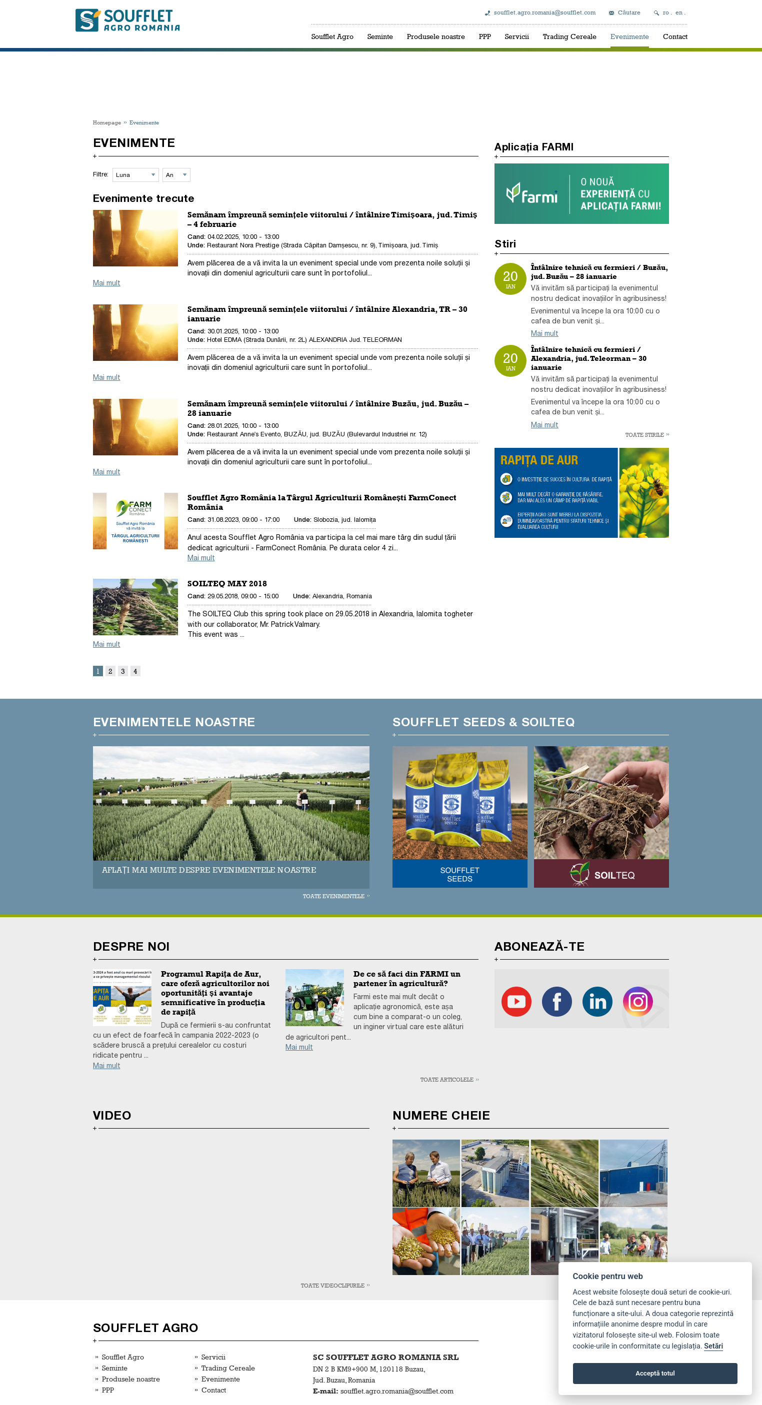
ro (666, 12)
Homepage (107, 122)
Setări (713, 1346)
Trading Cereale (569, 36)
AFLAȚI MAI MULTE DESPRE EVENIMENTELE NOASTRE (209, 870)
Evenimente (629, 36)
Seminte (380, 36)
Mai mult (106, 283)
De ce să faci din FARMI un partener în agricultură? (407, 978)
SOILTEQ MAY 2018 (227, 583)
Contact (675, 36)
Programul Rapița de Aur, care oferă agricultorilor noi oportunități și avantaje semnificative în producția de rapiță (215, 993)
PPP (485, 36)
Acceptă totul (655, 1373)
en (679, 12)
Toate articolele (447, 1079)
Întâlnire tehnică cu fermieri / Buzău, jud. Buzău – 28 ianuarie (599, 272)
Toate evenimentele (333, 896)
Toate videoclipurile (332, 1285)
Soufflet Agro (333, 36)
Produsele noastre (436, 36)
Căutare (629, 12)
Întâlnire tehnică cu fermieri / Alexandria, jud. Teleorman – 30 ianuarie (588, 358)
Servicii (517, 36)
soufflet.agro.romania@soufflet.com (545, 12)
